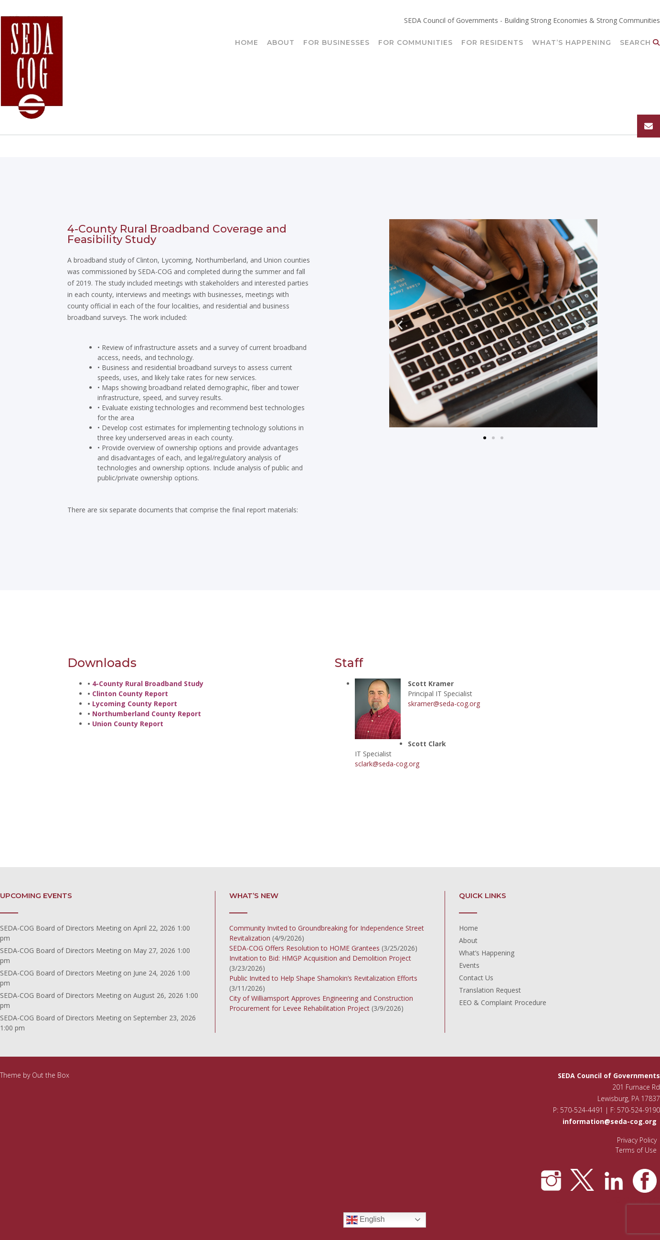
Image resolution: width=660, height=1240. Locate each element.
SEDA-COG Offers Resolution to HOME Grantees (304, 948)
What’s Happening (571, 43)
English (365, 1220)
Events (469, 965)
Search (640, 43)
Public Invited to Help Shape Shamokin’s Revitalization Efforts (323, 978)
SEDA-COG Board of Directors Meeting (60, 928)
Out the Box (50, 1075)
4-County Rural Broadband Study (147, 683)
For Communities (415, 43)
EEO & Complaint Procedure (502, 1002)
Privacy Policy (637, 1140)
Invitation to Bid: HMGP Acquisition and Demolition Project (320, 958)
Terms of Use (636, 1150)
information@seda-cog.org (610, 1121)
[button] (400, 324)
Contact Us (476, 977)
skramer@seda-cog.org (444, 703)
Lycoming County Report (134, 703)
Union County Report (127, 723)
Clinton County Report (130, 693)
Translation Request (490, 990)
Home (246, 43)
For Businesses (336, 43)
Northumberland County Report (146, 713)
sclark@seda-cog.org (387, 763)
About (281, 43)
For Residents (492, 43)
